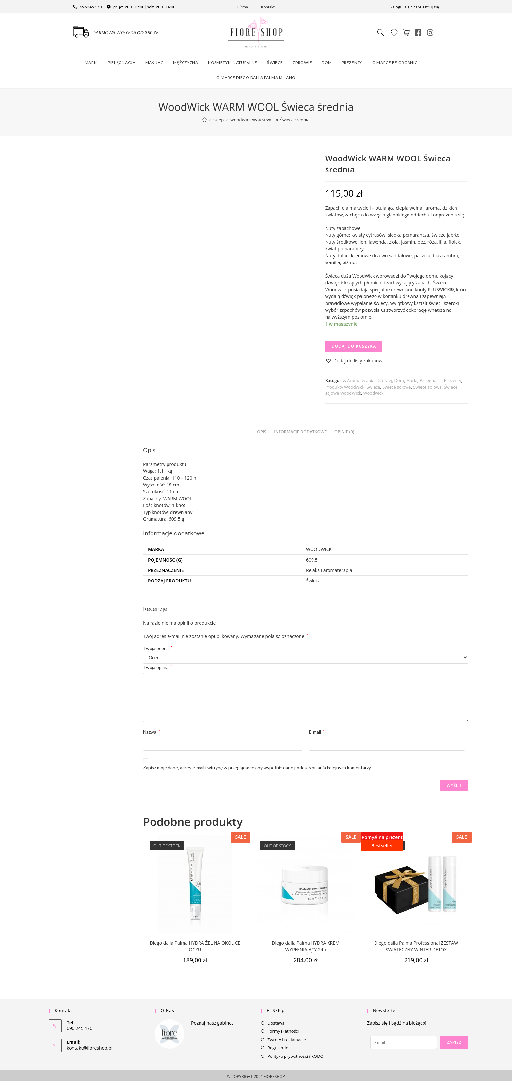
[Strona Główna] (204, 117)
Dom (327, 60)
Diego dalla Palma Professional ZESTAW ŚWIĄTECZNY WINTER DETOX (416, 943)
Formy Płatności (283, 1028)
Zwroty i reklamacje (286, 1037)
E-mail (317, 729)
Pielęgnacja (122, 60)
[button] (353, 358)
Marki (91, 60)
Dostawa (276, 1020)
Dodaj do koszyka (354, 344)
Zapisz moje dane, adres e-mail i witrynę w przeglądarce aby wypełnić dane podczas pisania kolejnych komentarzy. (257, 765)
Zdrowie (302, 60)
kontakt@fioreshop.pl (89, 1045)
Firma (242, 6)
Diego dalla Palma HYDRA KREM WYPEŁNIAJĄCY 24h (305, 943)
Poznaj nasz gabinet (212, 1020)
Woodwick (373, 391)
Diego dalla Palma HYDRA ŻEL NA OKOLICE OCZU (195, 943)
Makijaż (154, 60)
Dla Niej (384, 378)
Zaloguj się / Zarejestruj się (414, 7)
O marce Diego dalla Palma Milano (256, 75)
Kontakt (268, 6)
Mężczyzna (185, 60)
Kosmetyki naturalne (232, 60)
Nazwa (151, 729)
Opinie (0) (344, 429)
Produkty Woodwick (344, 384)
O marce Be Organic (395, 60)
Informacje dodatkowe (300, 429)
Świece (275, 60)
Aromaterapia (361, 378)
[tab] (261, 429)
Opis (261, 429)
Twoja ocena (157, 646)
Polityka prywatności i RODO (295, 1054)
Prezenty (352, 60)
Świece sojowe (396, 384)
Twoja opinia (157, 664)
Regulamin (277, 1045)
